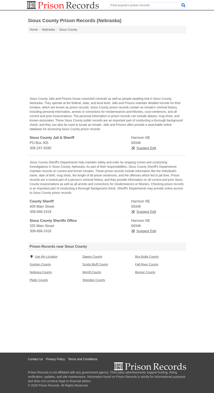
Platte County (39, 280)
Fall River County (146, 264)
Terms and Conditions (82, 359)
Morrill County (91, 272)
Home (34, 29)
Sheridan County (93, 280)
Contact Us (35, 359)
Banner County (145, 272)
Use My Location (44, 256)
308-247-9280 (40, 148)
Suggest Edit (143, 148)
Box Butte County (147, 256)
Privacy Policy (55, 359)
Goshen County (40, 264)
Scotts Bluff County (95, 264)
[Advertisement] (107, 66)
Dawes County (92, 256)
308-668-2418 (40, 212)
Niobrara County (41, 272)
